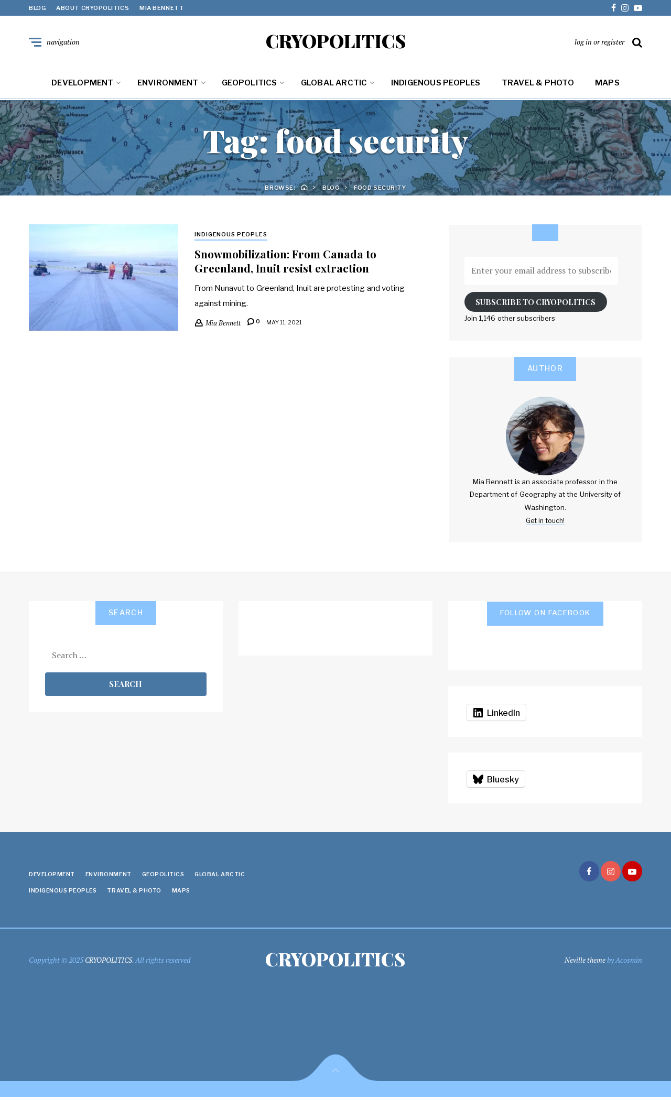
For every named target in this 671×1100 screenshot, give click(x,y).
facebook (613, 8)
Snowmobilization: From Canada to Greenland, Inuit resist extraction (290, 263)
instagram (625, 8)
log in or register (599, 43)
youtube (638, 8)
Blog (37, 8)
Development (82, 85)
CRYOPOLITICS (335, 41)
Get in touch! (545, 522)
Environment (167, 85)
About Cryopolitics (92, 8)
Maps (607, 85)
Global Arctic (334, 85)
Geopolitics (249, 85)
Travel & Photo (538, 85)
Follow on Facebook (545, 614)
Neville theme (584, 962)
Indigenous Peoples (436, 85)
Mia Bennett (161, 8)
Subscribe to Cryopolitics (535, 304)
